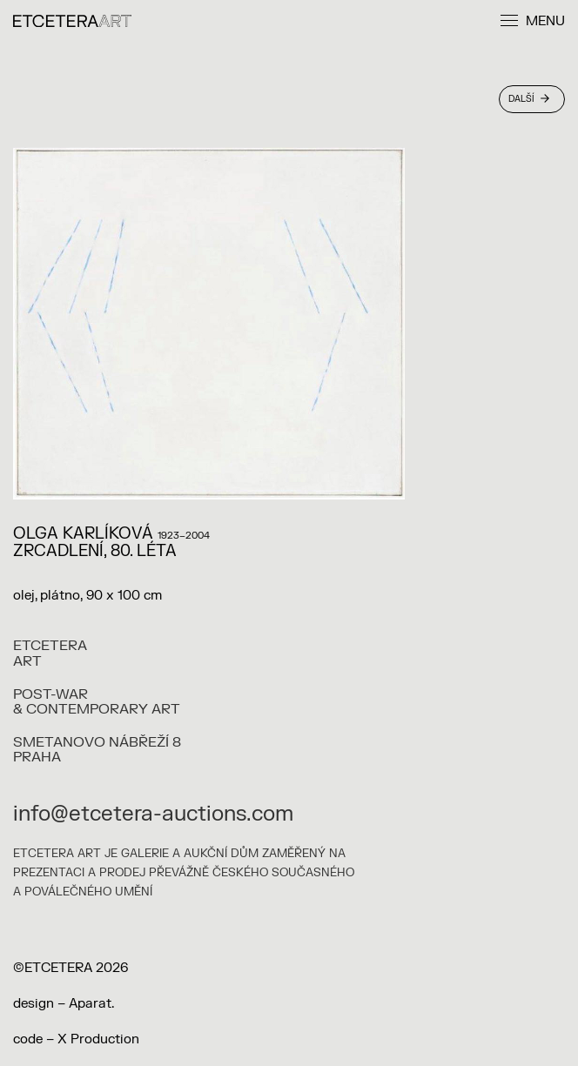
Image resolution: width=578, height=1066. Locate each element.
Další (528, 98)
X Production (98, 1039)
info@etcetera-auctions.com (153, 814)
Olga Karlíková (83, 534)
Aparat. (91, 1004)
